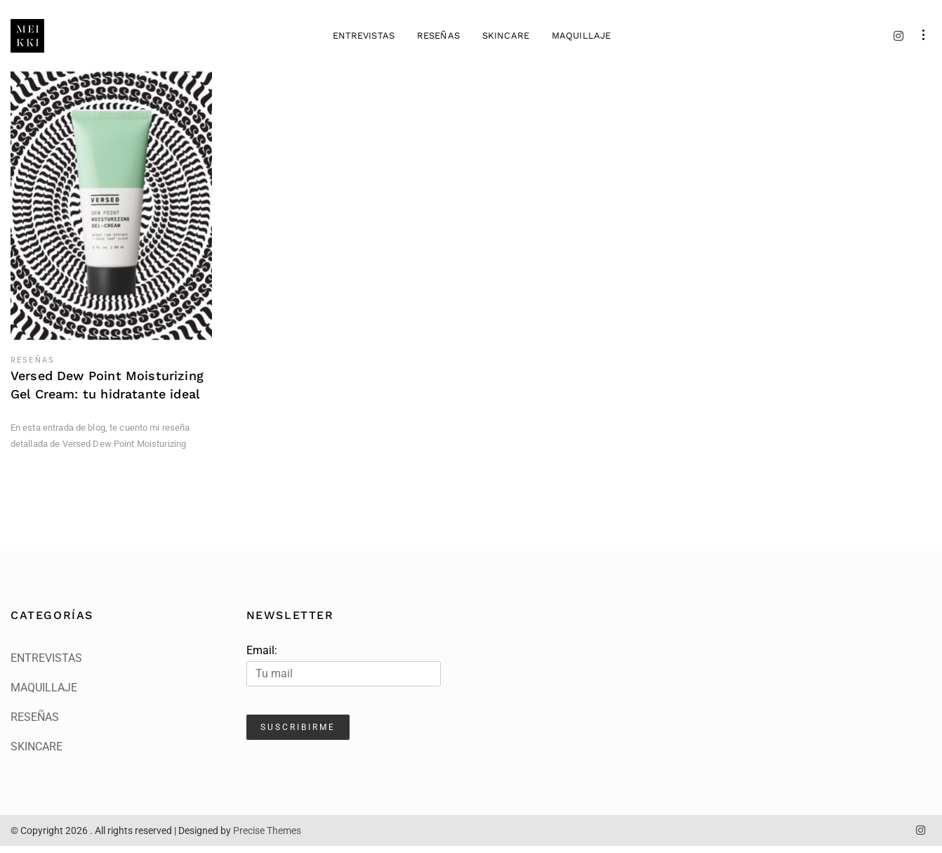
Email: (343, 672)
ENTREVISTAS (363, 39)
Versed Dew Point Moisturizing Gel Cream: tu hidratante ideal (107, 392)
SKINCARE (505, 39)
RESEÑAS (437, 39)
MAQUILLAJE (580, 39)
